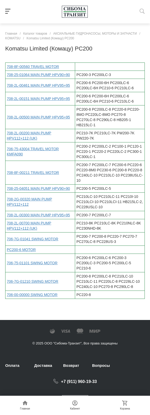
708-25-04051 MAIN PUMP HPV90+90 (38, 188)
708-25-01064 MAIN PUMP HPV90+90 (38, 75)
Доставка (43, 365)
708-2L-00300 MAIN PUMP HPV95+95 (38, 215)
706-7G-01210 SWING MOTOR (32, 281)
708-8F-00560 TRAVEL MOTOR (33, 67)
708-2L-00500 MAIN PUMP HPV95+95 (38, 117)
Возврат (71, 365)
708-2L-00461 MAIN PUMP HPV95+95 (38, 85)
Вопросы (101, 365)
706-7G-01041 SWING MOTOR (32, 239)
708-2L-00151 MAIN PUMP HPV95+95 (38, 99)
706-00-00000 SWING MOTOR (32, 295)
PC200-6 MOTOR (21, 250)
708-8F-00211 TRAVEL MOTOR (33, 173)
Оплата (12, 365)
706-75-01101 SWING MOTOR (32, 263)
